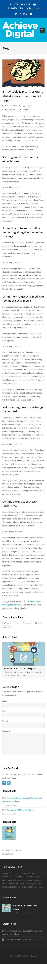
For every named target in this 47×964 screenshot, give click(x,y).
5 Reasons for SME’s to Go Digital (20, 668)
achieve (28, 106)
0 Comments (25, 110)
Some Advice (10, 110)
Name (5, 701)
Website (5, 721)
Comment (6, 731)
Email (5, 711)
